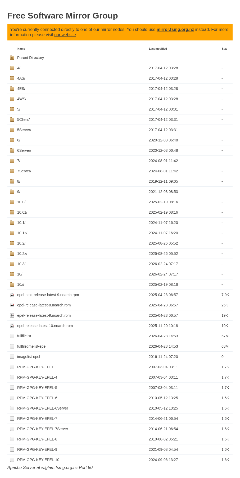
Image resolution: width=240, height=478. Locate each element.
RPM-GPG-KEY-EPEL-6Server (42, 408)
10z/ (20, 284)
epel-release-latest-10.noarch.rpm (45, 326)
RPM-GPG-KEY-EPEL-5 (37, 387)
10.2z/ (22, 253)
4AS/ (21, 78)
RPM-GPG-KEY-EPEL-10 (38, 460)
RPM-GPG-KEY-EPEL (35, 367)
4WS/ (21, 99)
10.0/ (21, 202)
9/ (18, 192)
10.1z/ (22, 233)
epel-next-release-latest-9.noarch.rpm (48, 295)
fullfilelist (24, 336)
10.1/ (21, 222)
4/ (18, 68)
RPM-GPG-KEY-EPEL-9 (37, 449)
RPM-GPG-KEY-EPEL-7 (37, 418)
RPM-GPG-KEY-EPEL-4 (37, 377)
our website (65, 35)
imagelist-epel (28, 357)
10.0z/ (22, 212)
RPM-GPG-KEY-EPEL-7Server (42, 429)
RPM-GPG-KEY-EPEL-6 (37, 398)
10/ (19, 274)
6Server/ (24, 150)
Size (224, 48)
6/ (18, 140)
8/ (18, 181)
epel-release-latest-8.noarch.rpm (44, 305)
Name (21, 48)
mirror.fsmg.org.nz (175, 29)
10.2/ (21, 243)
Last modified (158, 48)
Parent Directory (30, 58)
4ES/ (21, 88)
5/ (18, 109)
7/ (18, 161)
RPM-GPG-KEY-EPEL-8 (37, 439)
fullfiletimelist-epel (31, 346)
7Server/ (24, 171)
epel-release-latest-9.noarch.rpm (44, 315)
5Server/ (24, 130)
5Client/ (23, 119)
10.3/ (21, 264)
